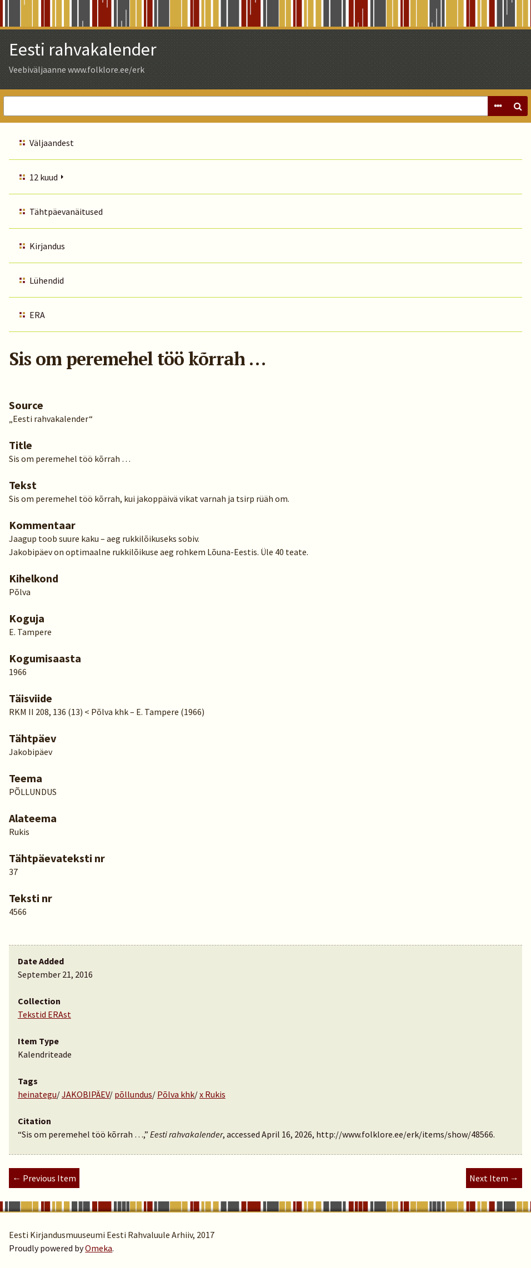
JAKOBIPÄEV (85, 1094)
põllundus (133, 1094)
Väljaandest (51, 142)
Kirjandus (47, 245)
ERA (37, 314)
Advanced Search (498, 106)
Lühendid (46, 280)
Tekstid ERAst (44, 1014)
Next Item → (494, 1178)
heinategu (37, 1094)
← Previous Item (44, 1178)
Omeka (98, 1248)
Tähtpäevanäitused (66, 211)
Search (518, 106)
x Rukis (212, 1094)
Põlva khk (175, 1094)
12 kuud (43, 177)
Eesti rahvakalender (83, 49)
